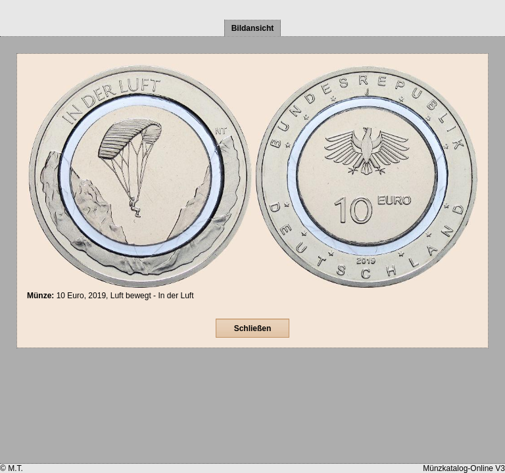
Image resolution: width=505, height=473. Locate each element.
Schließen (253, 328)
